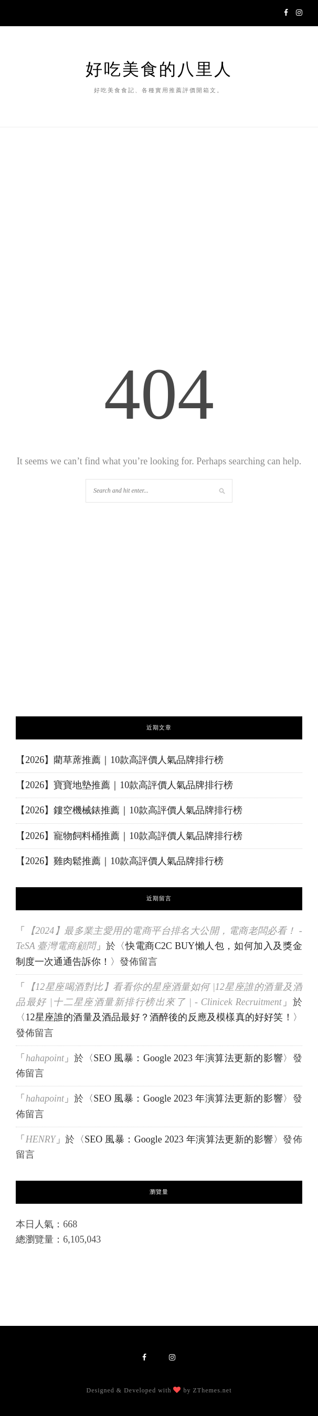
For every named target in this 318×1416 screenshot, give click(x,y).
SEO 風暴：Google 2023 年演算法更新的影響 (188, 1058)
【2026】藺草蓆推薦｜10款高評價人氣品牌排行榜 (120, 760)
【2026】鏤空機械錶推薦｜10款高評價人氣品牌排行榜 (129, 810)
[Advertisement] (159, 576)
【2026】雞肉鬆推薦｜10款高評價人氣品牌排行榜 (120, 861)
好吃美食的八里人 (159, 69)
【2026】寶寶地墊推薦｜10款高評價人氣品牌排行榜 (124, 785)
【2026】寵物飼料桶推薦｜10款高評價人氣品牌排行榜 (129, 836)
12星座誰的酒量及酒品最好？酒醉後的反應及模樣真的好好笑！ (158, 1017)
